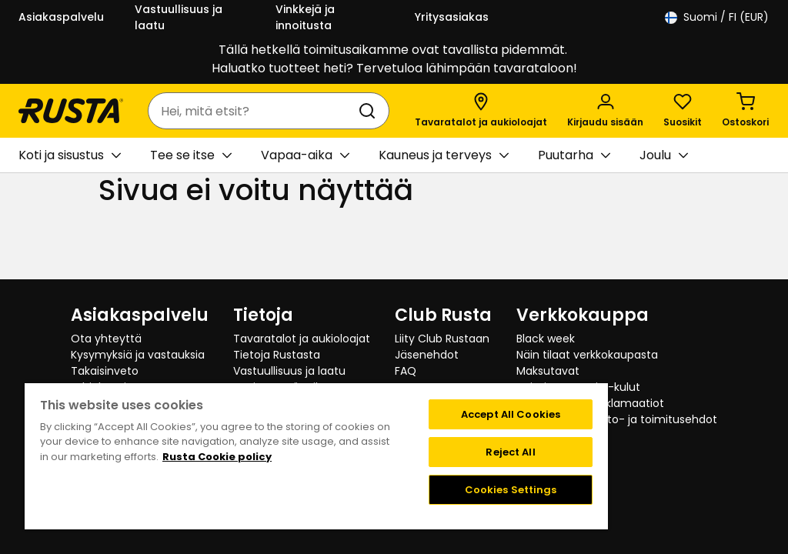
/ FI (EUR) (717, 17)
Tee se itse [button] (191, 155)
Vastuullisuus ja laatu (178, 17)
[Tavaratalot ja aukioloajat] (481, 110)
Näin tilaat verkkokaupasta (587, 354)
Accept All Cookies (510, 414)
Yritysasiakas (452, 17)
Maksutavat (547, 371)
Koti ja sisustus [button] (69, 155)
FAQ (405, 371)
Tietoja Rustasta (276, 354)
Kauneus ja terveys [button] (444, 155)
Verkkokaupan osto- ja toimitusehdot (616, 419)
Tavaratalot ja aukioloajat (301, 338)
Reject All (510, 452)
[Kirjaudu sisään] (605, 110)
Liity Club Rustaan (442, 338)
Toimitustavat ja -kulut (578, 387)
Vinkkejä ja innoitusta (305, 17)
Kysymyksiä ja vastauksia (138, 354)
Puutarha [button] (574, 155)
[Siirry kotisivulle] (70, 110)
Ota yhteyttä (106, 338)
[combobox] (253, 110)
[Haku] (370, 110)
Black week (545, 338)
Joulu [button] (663, 155)
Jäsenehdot (427, 354)
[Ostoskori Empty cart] (745, 110)
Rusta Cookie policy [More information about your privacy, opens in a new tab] (217, 456)
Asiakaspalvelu (61, 17)
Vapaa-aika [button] (305, 155)
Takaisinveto (105, 371)
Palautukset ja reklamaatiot (590, 403)
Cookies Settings (511, 489)
